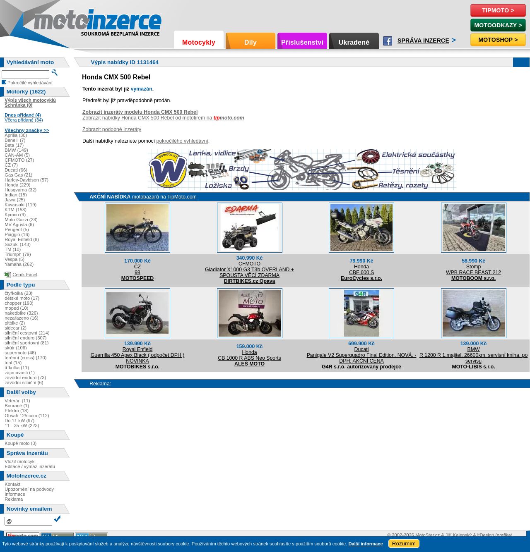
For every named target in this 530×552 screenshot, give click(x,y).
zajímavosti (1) (20, 372)
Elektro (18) (17, 410)
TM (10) (13, 249)
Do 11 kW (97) (19, 420)
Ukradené (354, 42)
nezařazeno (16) (21, 317)
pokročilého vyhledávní (182, 141)
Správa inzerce (423, 40)
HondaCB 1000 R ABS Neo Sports (249, 355)
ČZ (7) (11, 164)
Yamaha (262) (19, 264)
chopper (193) (19, 303)
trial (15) (13, 362)
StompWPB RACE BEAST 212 (473, 269)
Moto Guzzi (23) (21, 219)
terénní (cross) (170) (25, 357)
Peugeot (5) (17, 229)
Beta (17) (14, 145)
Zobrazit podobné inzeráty (111, 129)
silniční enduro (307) (25, 337)
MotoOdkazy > (498, 25)
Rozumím (404, 543)
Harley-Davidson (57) (26, 179)
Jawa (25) (15, 199)
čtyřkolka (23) (18, 293)
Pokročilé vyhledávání (30, 82)
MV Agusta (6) (19, 224)
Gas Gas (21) (18, 174)
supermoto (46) (20, 352)
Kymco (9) (15, 214)
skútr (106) (15, 347)
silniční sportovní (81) (26, 342)
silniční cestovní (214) (27, 332)
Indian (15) (16, 194)
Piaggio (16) (17, 234)
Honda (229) (17, 184)
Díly (250, 42)
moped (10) (16, 308)
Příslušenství (302, 42)
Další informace (365, 543)
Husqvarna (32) (20, 189)
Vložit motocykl (20, 461)
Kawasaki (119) (20, 204)
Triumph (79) (18, 254)
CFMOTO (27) (19, 160)
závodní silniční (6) (24, 382)
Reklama (14, 499)
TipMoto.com (182, 197)
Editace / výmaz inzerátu (30, 466)
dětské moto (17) (22, 298)
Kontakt (12, 484)
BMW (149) (16, 150)
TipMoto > (498, 10)
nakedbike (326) (21, 313)
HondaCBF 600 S (361, 269)
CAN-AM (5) (17, 155)
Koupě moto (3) (20, 443)
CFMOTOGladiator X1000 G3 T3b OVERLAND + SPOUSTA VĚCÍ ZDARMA (249, 269)
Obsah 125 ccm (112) (27, 415)
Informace (15, 494)
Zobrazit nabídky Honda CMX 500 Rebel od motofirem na (163, 118)
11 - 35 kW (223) (22, 425)
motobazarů (145, 197)
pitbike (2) (15, 322)
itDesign (485, 535)
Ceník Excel (24, 274)
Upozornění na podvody (29, 489)
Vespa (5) (14, 259)
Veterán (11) (17, 400)
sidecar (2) (15, 327)
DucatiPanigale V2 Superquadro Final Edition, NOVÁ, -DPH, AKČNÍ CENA (362, 355)
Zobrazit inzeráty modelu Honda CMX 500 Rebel (140, 112)
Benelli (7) (15, 140)
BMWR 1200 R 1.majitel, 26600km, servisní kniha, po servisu (473, 355)
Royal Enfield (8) (22, 239)
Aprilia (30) (16, 135)
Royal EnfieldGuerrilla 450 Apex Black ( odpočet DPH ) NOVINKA (138, 355)
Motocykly (198, 42)
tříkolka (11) (17, 367)
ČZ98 (137, 269)
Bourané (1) (17, 405)
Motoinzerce (51, 20)
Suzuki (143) (18, 244)
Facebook (387, 40)
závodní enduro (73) (25, 377)
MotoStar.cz (427, 535)
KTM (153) (15, 209)
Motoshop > (498, 39)
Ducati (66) (16, 169)
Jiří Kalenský (459, 535)
